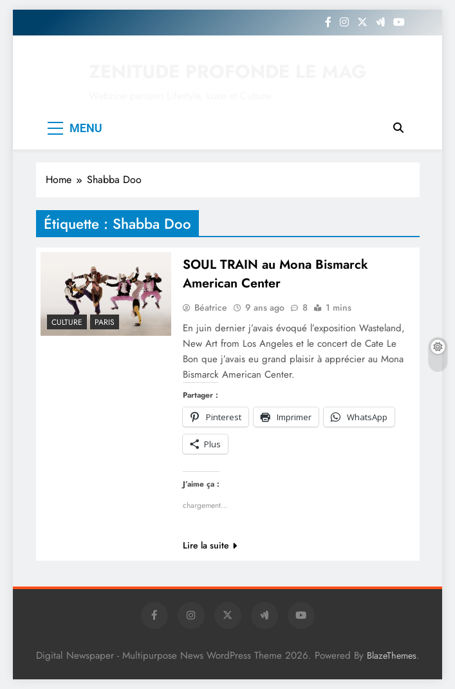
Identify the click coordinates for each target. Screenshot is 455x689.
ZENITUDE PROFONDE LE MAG (228, 71)
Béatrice (210, 307)
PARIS (105, 322)
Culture (66, 322)
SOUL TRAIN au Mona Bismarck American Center (275, 274)
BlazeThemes (391, 655)
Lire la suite (210, 545)
